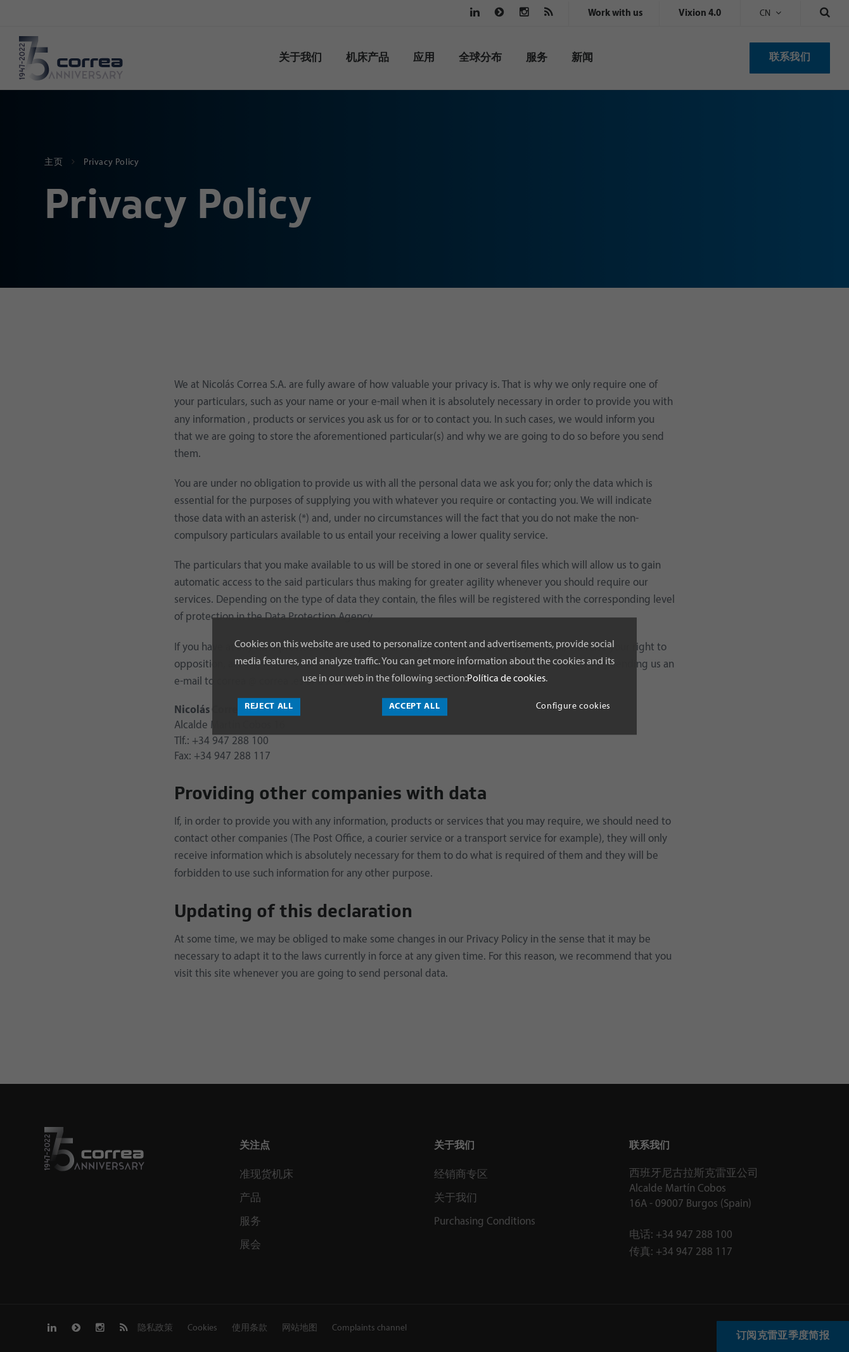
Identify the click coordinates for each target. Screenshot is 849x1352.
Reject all (269, 706)
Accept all (414, 706)
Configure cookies (573, 706)
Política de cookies (506, 679)
